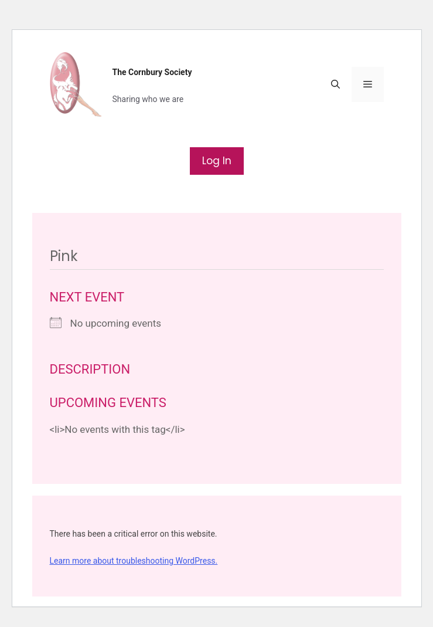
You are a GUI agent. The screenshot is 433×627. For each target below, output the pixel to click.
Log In (216, 161)
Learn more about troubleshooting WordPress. (134, 560)
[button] (335, 84)
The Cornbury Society (152, 72)
